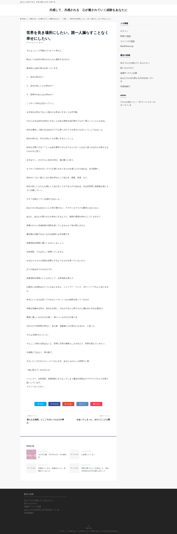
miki (42, 42)
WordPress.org (126, 46)
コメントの (127, 41)
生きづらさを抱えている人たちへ (135, 63)
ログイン (124, 31)
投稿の (125, 36)
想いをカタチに (127, 68)
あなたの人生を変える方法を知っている (137, 79)
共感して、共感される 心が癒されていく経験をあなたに (88, 10)
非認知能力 (125, 86)
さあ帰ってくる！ (88, 455)
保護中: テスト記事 (128, 73)
